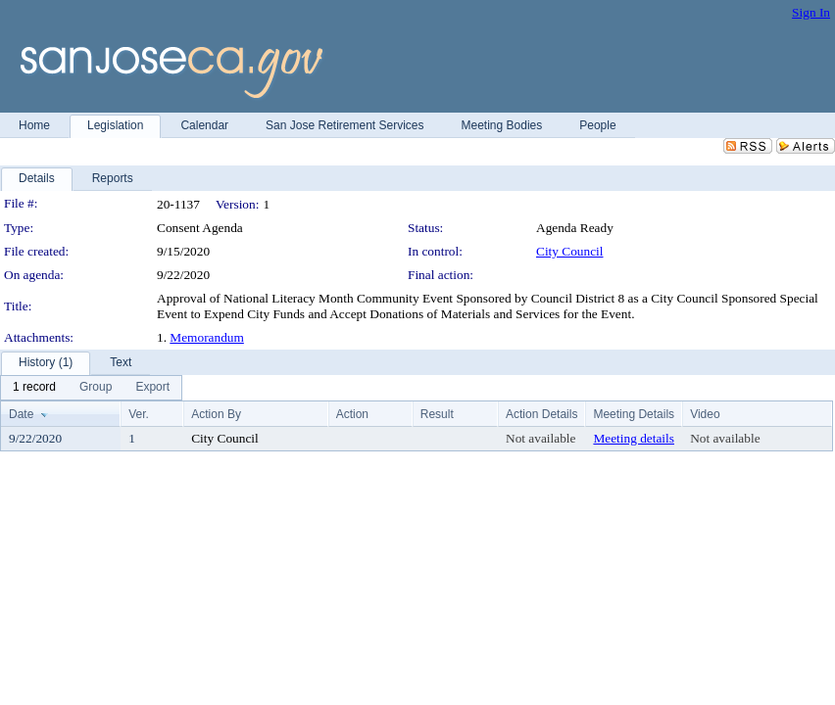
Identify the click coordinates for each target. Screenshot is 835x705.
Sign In (811, 12)
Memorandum (207, 337)
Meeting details (633, 438)
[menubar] (91, 387)
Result (437, 414)
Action (352, 414)
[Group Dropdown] (95, 388)
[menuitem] (34, 388)
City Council (570, 251)
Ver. (138, 414)
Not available (540, 438)
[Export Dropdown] (152, 388)
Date (21, 414)
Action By (216, 414)
